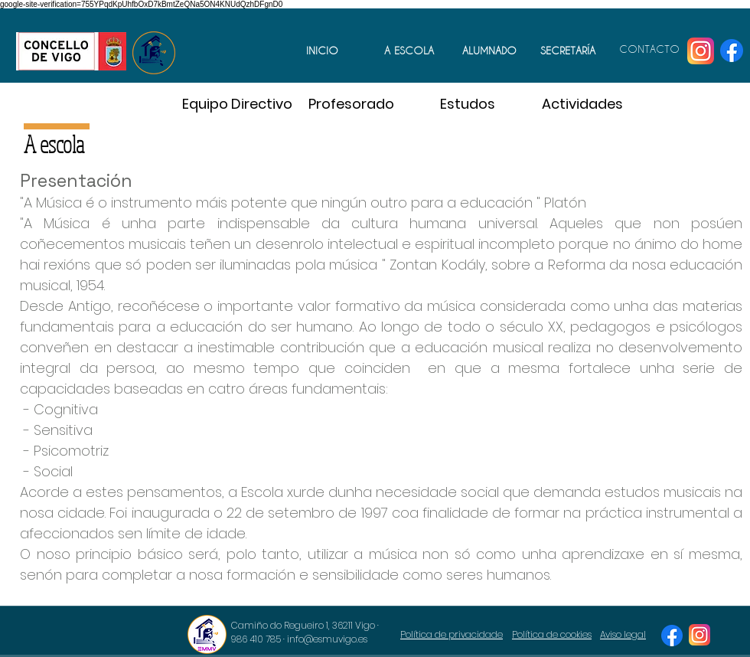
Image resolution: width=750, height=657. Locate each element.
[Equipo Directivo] (237, 104)
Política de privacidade (451, 634)
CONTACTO (649, 48)
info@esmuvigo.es (327, 639)
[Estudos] (467, 104)
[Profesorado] (351, 104)
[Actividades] (582, 104)
